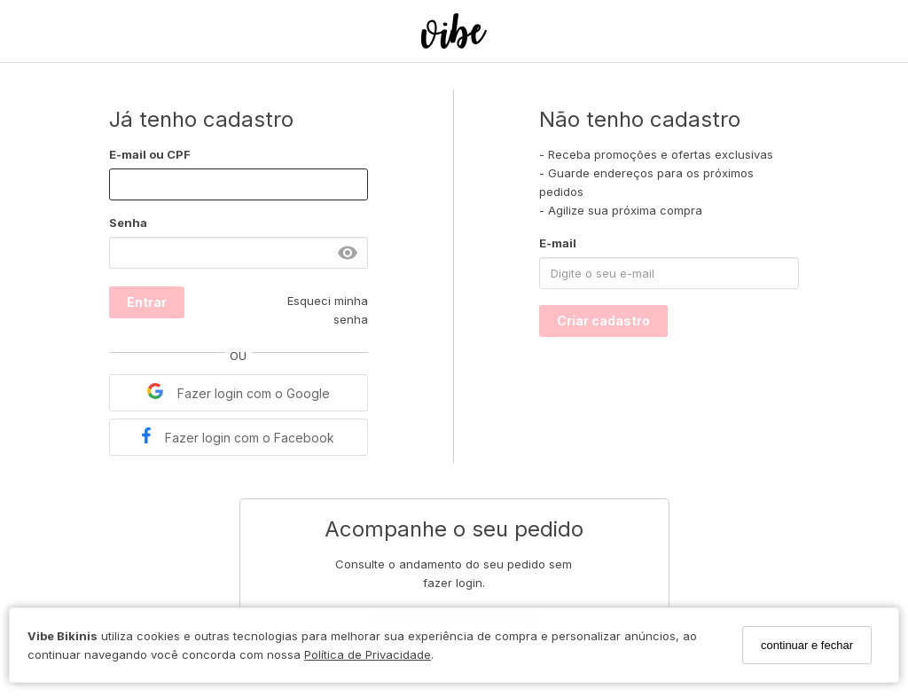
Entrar (147, 301)
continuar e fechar (807, 645)
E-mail (557, 243)
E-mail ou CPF (150, 154)
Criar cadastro (603, 320)
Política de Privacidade (367, 654)
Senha (128, 222)
